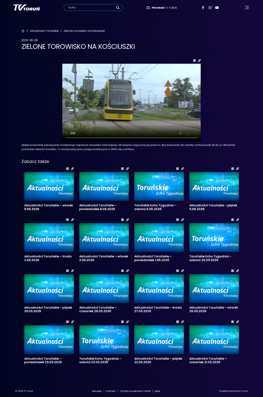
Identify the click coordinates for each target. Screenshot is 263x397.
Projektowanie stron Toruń (233, 391)
